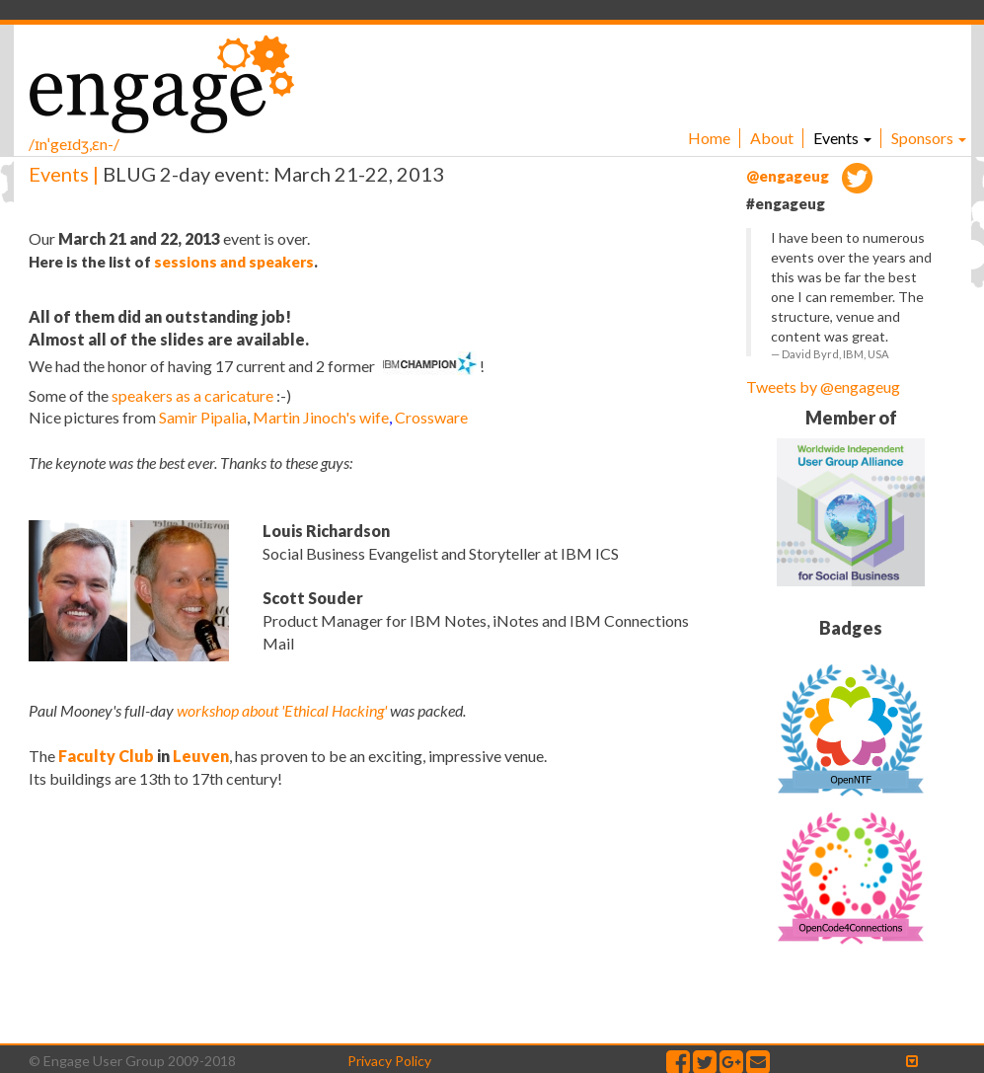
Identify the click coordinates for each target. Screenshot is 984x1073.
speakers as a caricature (192, 395)
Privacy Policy (389, 1060)
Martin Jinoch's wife (321, 417)
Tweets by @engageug (823, 386)
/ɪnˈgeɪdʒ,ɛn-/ (74, 143)
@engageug (809, 176)
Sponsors (928, 137)
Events (842, 137)
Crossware (431, 417)
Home (709, 137)
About (772, 137)
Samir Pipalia (203, 417)
